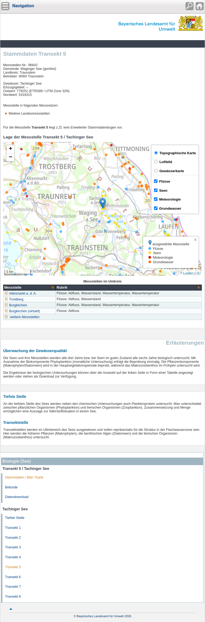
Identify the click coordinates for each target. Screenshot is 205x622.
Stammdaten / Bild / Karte (24, 477)
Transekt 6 (13, 577)
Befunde (11, 487)
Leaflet (188, 273)
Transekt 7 (13, 587)
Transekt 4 (13, 557)
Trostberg (13, 299)
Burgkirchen (15, 305)
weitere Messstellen (25, 317)
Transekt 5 (13, 567)
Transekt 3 (13, 547)
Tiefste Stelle (14, 518)
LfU (197, 273)
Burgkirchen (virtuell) (22, 311)
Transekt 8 (13, 596)
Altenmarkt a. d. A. (20, 293)
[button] (102, 203)
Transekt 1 (13, 528)
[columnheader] (29, 287)
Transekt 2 (13, 538)
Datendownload (17, 497)
